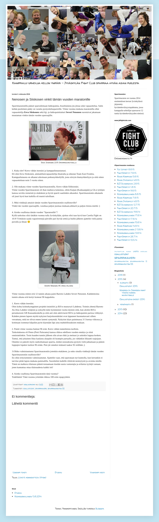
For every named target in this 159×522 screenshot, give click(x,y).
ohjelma (143, 251)
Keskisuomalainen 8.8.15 (129, 194)
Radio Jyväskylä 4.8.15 (128, 201)
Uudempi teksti (20, 472)
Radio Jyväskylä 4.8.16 (128, 180)
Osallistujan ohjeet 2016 (132, 299)
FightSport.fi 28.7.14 (127, 236)
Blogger (100, 508)
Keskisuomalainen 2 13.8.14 (130, 229)
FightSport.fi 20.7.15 (127, 208)
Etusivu (58, 472)
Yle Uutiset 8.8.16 (125, 169)
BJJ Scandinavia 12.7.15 (128, 204)
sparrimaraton (121, 261)
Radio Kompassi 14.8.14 (128, 225)
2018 (120, 275)
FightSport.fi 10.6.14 (127, 240)
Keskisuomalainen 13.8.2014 (28, 496)
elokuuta (124, 282)
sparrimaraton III (56, 388)
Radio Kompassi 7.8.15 (127, 197)
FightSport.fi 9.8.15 (126, 190)
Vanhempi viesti (97, 472)
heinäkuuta (125, 304)
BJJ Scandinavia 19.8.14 (128, 211)
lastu (135, 251)
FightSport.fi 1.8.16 (126, 187)
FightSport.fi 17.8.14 (127, 218)
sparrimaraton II (138, 261)
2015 (120, 309)
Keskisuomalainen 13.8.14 (129, 233)
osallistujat (28, 388)
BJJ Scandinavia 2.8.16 (128, 183)
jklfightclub (119, 251)
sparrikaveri (41, 388)
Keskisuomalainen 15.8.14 (129, 222)
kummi (128, 251)
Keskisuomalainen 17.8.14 (129, 215)
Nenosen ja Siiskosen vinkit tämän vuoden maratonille (133, 293)
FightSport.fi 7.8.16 (126, 173)
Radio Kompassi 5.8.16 (128, 176)
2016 (120, 279)
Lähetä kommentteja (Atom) (32, 477)
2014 (120, 313)
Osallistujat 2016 (129, 286)
